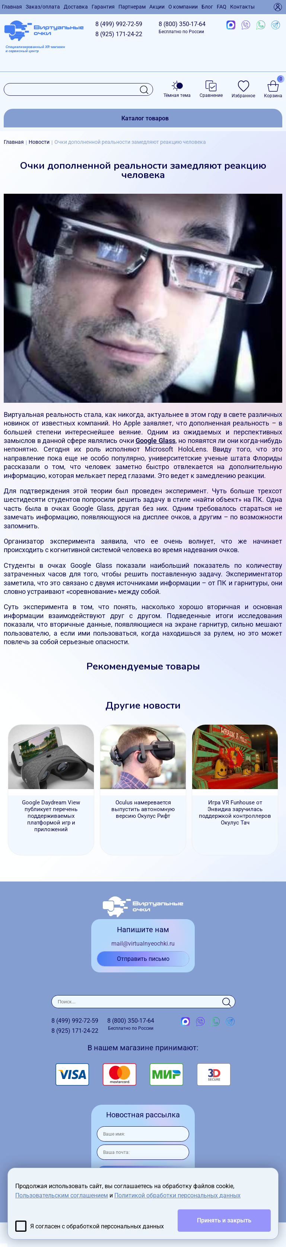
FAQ (221, 7)
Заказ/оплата (43, 7)
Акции (157, 7)
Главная (12, 7)
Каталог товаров (145, 118)
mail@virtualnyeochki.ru (143, 943)
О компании (183, 7)
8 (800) (182, 27)
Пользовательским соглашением (61, 1195)
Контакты (242, 7)
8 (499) (118, 24)
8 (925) (118, 34)
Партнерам (132, 7)
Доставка (76, 7)
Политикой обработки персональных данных (177, 1195)
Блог (207, 7)
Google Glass (155, 440)
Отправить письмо (143, 958)
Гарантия (103, 7)
